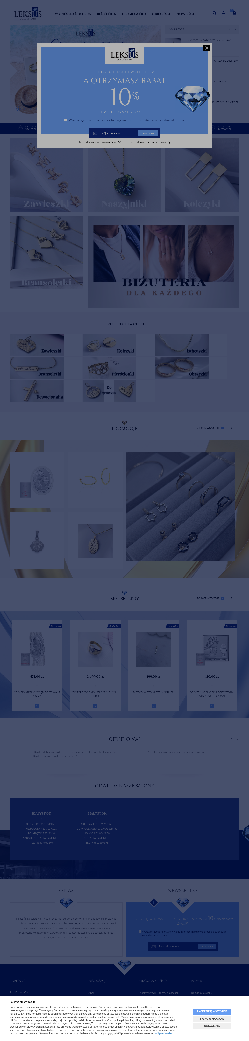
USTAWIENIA (212, 1025)
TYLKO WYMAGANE (212, 1018)
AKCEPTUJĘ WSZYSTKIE (212, 1011)
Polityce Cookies (163, 1033)
